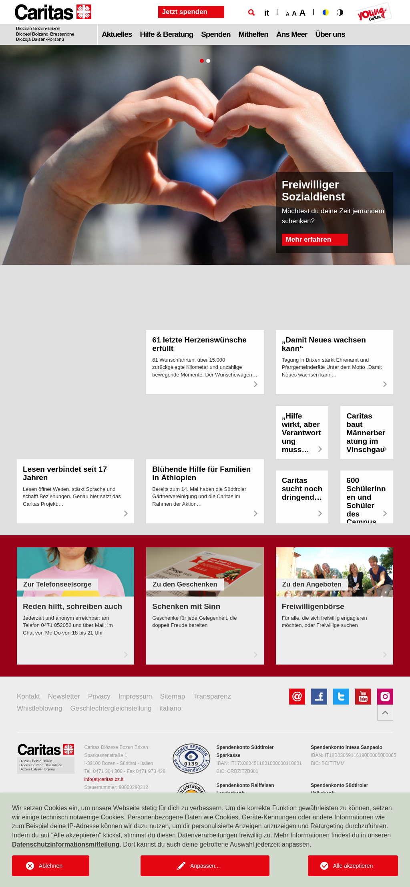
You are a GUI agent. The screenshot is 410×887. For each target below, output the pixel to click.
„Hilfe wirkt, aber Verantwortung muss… (301, 433)
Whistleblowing (39, 708)
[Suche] (251, 12)
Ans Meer (292, 34)
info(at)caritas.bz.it (103, 779)
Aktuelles (117, 34)
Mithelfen (253, 34)
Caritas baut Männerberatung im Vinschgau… (365, 437)
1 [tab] (202, 61)
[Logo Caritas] (53, 22)
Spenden (215, 34)
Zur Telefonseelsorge (57, 584)
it (266, 12)
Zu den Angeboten (312, 584)
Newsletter (64, 696)
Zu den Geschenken (185, 584)
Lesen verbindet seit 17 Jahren (65, 473)
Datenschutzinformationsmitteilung (65, 844)
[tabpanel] (205, 155)
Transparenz (212, 696)
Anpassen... (205, 866)
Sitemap (172, 696)
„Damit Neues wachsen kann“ (324, 344)
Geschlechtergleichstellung (110, 708)
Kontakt (28, 696)
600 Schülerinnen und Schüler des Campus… (366, 501)
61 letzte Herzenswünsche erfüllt (199, 344)
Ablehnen (50, 866)
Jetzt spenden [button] (184, 12)
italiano (170, 708)
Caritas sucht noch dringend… (302, 488)
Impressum (135, 696)
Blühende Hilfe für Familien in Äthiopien (201, 473)
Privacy (99, 696)
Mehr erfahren (308, 239)
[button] (385, 713)
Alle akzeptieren (353, 866)
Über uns (330, 34)
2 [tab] (208, 61)
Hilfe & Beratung (166, 34)
